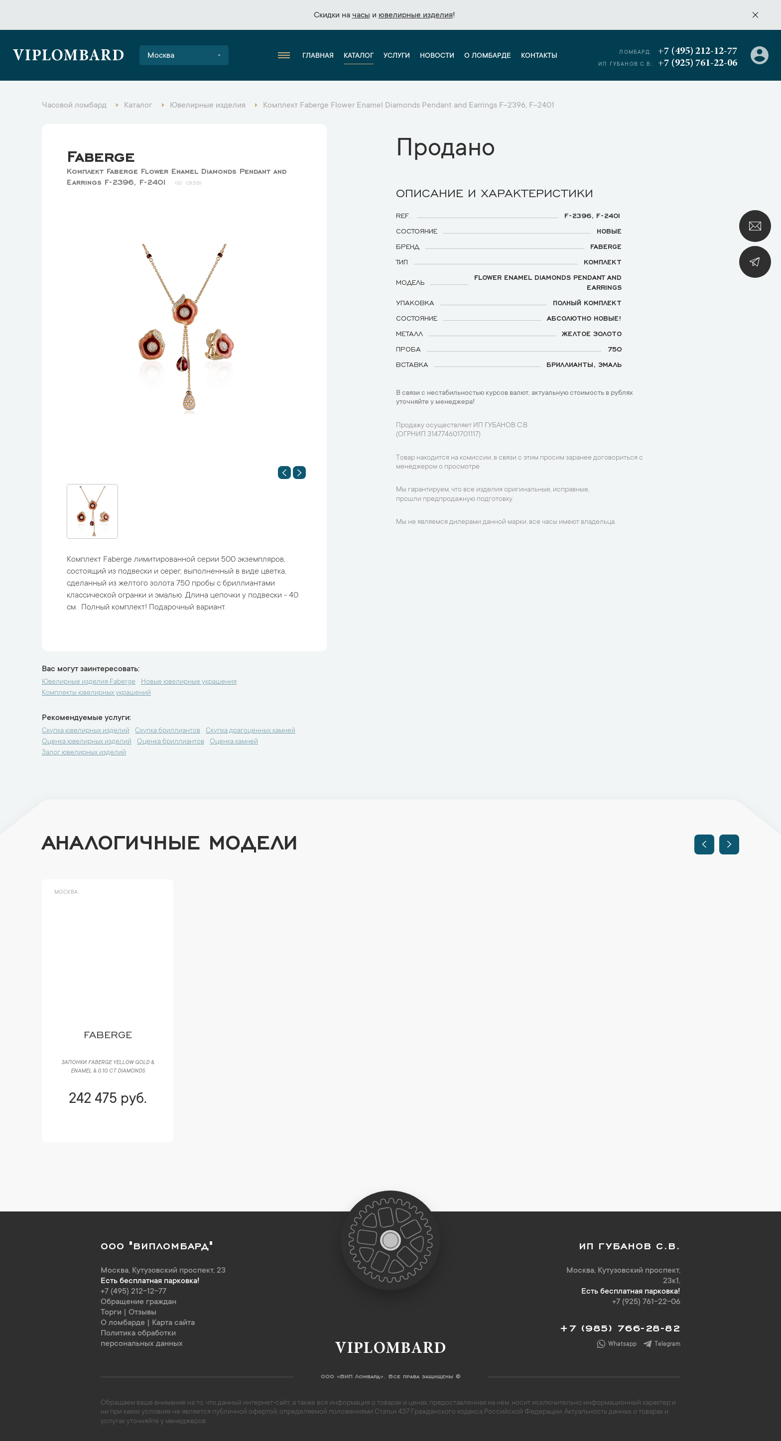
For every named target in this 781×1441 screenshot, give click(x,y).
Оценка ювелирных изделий (86, 742)
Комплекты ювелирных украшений (96, 693)
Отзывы (142, 1312)
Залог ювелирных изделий (84, 753)
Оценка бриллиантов (170, 742)
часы (361, 15)
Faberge (100, 154)
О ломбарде (487, 56)
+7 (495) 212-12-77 (697, 51)
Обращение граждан (138, 1302)
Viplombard (68, 57)
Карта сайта (173, 1323)
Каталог (359, 56)
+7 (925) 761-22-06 (697, 63)
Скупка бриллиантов (167, 731)
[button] (284, 472)
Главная (318, 56)
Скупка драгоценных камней (250, 731)
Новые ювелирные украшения (189, 682)
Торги (111, 1312)
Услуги (397, 56)
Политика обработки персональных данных (142, 1338)
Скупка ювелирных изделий (86, 731)
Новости (437, 56)
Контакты (539, 56)
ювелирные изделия (416, 15)
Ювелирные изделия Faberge (88, 682)
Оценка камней (234, 742)
